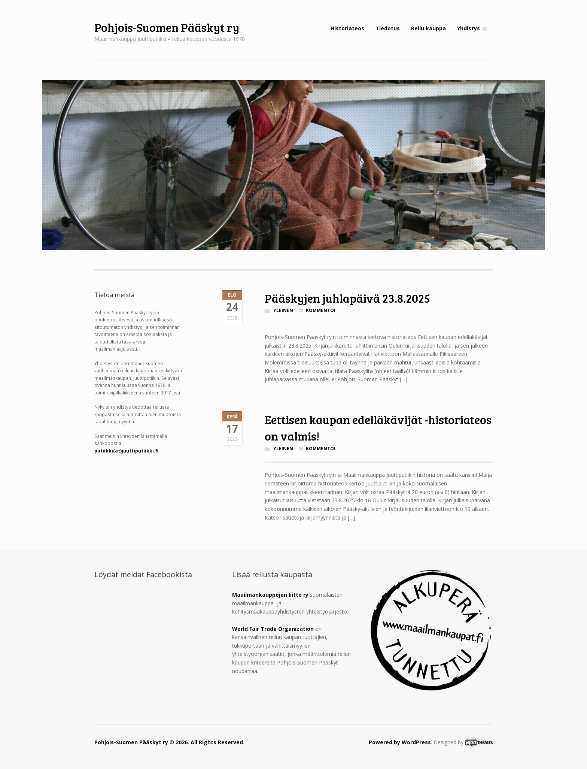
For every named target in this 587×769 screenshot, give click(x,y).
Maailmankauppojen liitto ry (270, 594)
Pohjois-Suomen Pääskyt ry (166, 27)
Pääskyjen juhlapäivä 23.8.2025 (347, 298)
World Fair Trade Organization (273, 628)
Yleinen (283, 310)
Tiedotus (387, 28)
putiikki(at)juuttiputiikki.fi (126, 451)
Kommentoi (320, 310)
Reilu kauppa (428, 28)
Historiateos (347, 28)
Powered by (385, 742)
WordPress (416, 742)
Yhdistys (468, 28)
